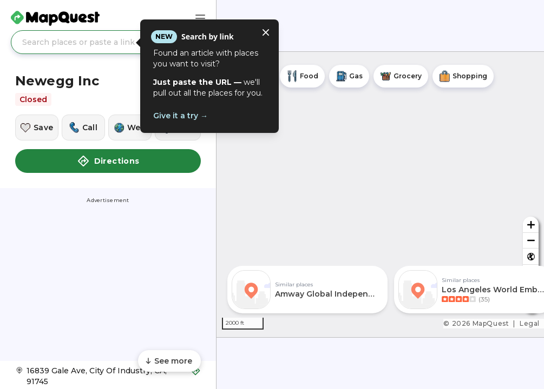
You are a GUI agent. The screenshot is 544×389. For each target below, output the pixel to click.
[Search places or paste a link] (108, 42)
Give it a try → (180, 115)
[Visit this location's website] (130, 127)
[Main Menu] (200, 18)
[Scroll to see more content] (169, 361)
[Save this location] (36, 127)
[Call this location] (83, 127)
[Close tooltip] (265, 32)
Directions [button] (108, 161)
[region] (380, 194)
